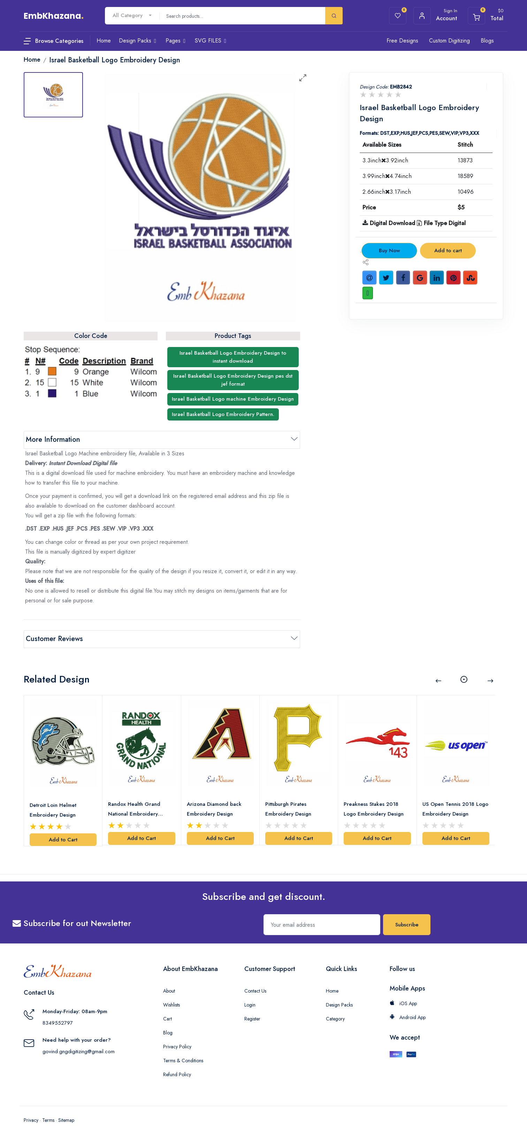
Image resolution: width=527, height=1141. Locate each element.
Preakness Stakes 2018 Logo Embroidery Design (374, 809)
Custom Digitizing (449, 41)
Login (249, 1004)
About (169, 990)
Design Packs (339, 1004)
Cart (167, 1018)
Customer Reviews (54, 639)
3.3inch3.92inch (385, 160)
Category (335, 1018)
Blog (168, 1032)
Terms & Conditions (183, 1060)
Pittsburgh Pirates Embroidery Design (288, 809)
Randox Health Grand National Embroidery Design (134, 809)
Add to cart (448, 250)
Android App (408, 1017)
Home (332, 990)
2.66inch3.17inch (386, 191)
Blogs (487, 41)
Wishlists (171, 1004)
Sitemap (66, 1120)
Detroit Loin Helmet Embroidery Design (53, 810)
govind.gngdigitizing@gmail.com (79, 1051)
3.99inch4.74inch (387, 176)
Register (252, 1018)
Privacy (31, 1120)
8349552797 (58, 1023)
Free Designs (402, 41)
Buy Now (389, 250)
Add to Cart (63, 839)
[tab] (53, 94)
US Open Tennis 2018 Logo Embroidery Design (455, 809)
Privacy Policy (177, 1046)
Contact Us (255, 990)
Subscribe (407, 924)
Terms (48, 1120)
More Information (53, 439)
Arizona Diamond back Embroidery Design (214, 809)
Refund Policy (177, 1074)
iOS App (403, 1003)
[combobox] (132, 15)
